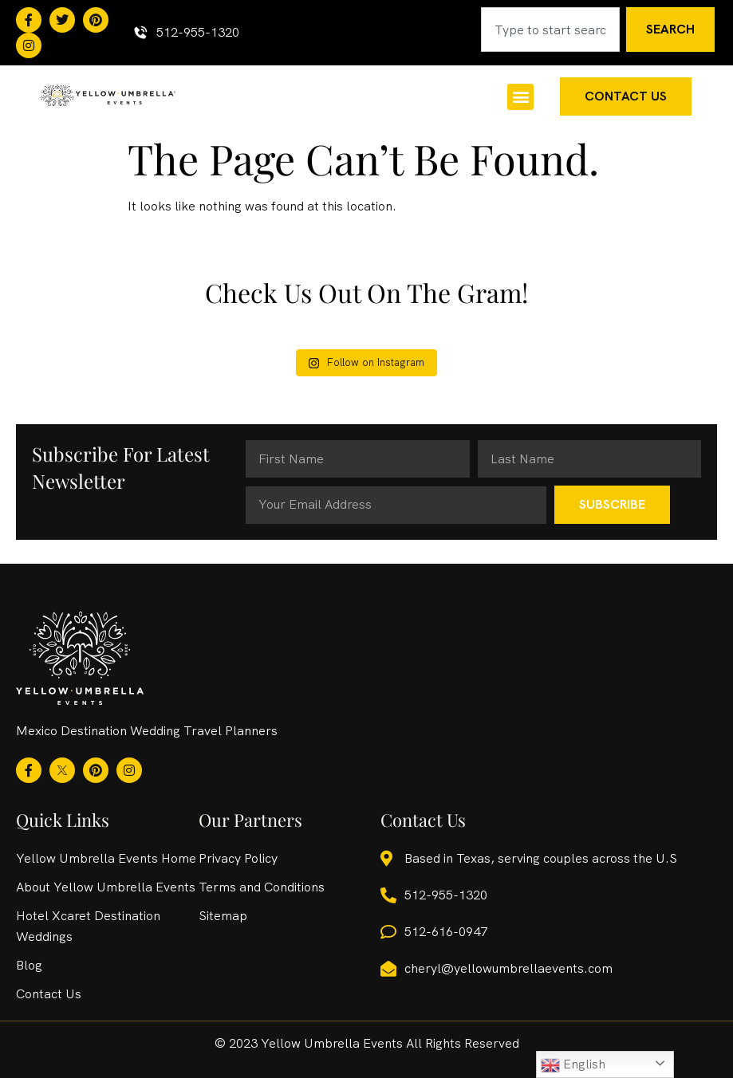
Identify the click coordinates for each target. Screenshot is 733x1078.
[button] (520, 97)
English (573, 1065)
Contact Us (48, 994)
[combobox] (550, 29)
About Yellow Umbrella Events (105, 887)
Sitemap (223, 915)
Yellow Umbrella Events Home (106, 858)
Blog (29, 965)
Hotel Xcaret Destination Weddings (88, 926)
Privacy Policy (238, 858)
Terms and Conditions (262, 887)
